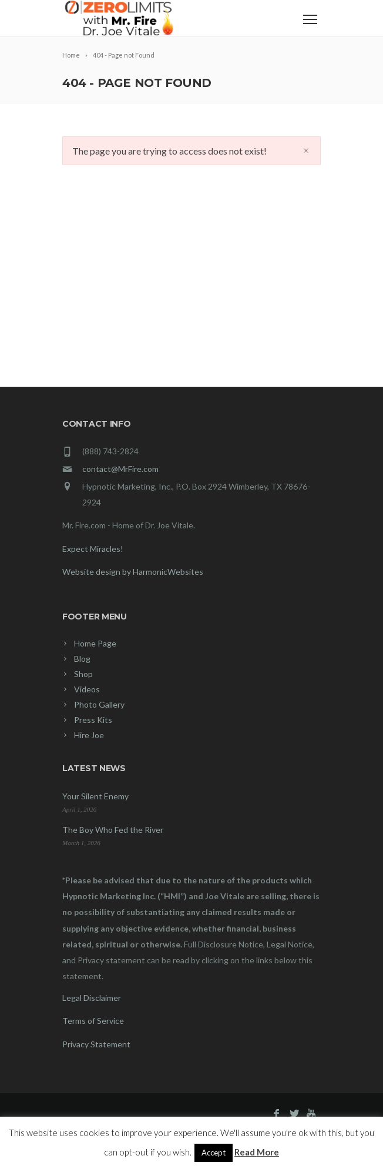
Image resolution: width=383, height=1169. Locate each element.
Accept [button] (213, 1152)
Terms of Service (93, 1021)
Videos (87, 689)
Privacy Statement (96, 1044)
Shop (83, 674)
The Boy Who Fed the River (112, 830)
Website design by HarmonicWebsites (132, 572)
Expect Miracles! (92, 549)
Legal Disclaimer (91, 998)
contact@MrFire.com (120, 469)
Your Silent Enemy (95, 796)
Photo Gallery (99, 704)
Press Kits (93, 720)
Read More (256, 1152)
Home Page (95, 643)
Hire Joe (89, 735)
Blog (82, 659)
